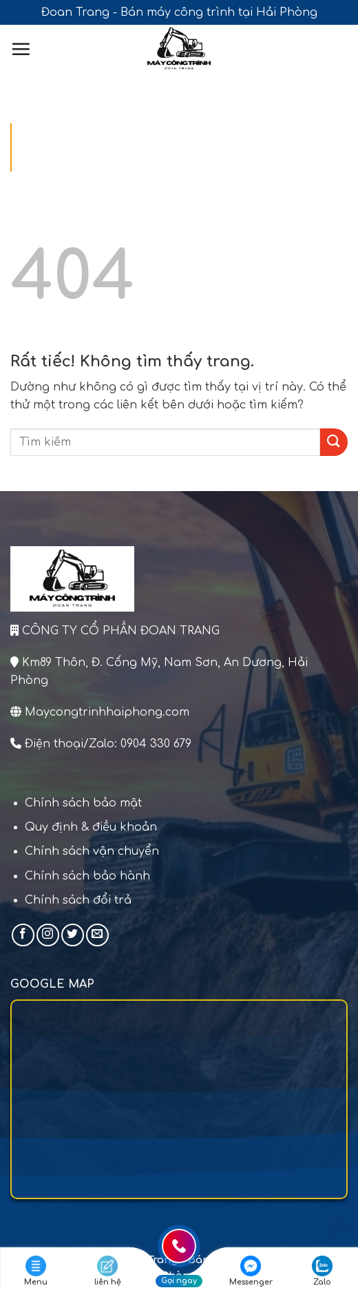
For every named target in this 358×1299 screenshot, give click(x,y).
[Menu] (20, 49)
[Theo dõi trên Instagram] (47, 935)
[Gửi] (334, 441)
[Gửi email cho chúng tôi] (97, 935)
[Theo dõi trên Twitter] (72, 935)
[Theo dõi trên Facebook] (23, 935)
